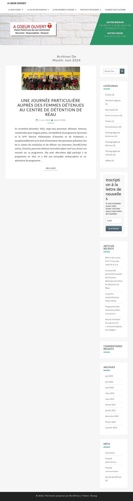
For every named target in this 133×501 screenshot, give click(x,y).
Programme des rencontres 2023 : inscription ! (112, 310)
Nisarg (93, 495)
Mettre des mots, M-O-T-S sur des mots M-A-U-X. (113, 261)
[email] (114, 220)
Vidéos (108, 160)
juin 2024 (109, 382)
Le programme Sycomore (63, 10)
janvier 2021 (110, 410)
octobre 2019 (111, 427)
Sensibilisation (111, 127)
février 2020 (110, 422)
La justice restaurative (37, 10)
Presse (108, 121)
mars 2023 (109, 393)
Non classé (110, 109)
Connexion (110, 452)
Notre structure (112, 115)
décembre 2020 (112, 416)
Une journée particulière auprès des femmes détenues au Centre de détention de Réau (50, 107)
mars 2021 (109, 399)
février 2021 (110, 404)
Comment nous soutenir (115, 10)
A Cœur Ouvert (16, 3)
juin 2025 (109, 376)
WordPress (74, 495)
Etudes (108, 94)
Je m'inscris (114, 228)
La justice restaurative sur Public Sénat (112, 297)
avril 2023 (109, 387)
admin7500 (60, 120)
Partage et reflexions (89, 10)
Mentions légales (113, 100)
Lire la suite (51, 168)
